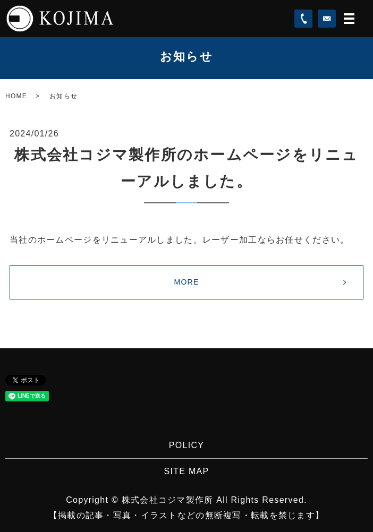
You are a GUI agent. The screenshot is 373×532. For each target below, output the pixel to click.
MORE (186, 282)
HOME (16, 96)
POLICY (186, 445)
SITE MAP (186, 471)
